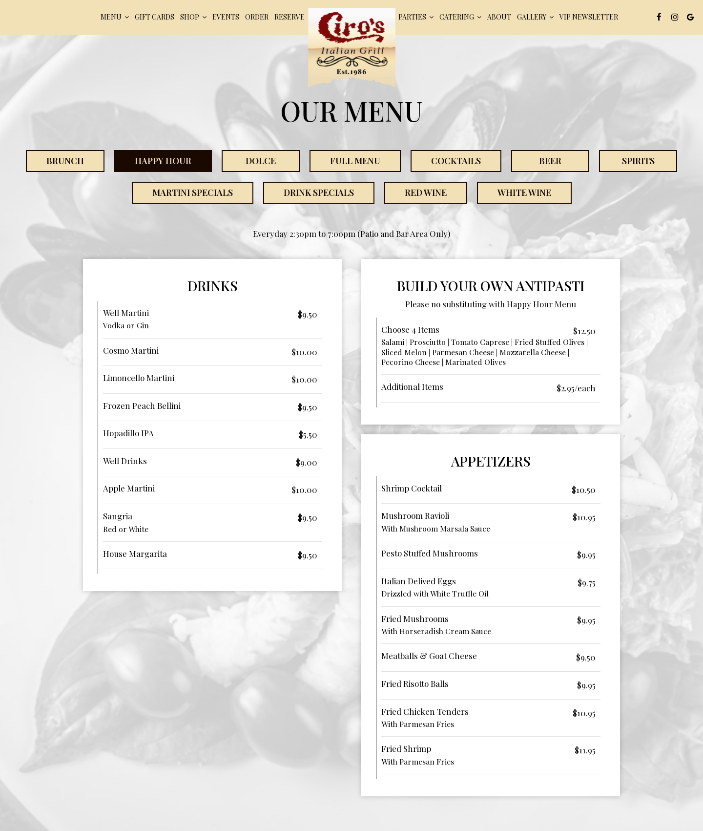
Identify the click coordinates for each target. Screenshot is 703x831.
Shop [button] (193, 16)
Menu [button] (115, 16)
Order (257, 16)
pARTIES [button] (416, 16)
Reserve (289, 16)
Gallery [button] (535, 16)
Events (225, 16)
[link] (351, 47)
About (499, 16)
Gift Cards (154, 16)
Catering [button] (460, 16)
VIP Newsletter (588, 16)
